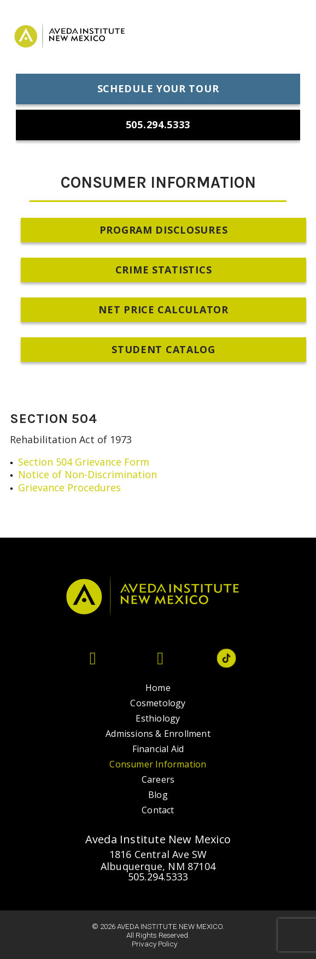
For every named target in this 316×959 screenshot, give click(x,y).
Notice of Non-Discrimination (89, 474)
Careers (158, 779)
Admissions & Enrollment (158, 733)
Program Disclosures (164, 229)
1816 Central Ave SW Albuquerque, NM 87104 (158, 860)
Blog (158, 794)
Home (158, 687)
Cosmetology (157, 703)
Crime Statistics (163, 269)
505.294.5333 (158, 876)
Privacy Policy (154, 943)
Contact (158, 810)
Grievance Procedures (69, 487)
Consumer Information (157, 764)
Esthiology (158, 718)
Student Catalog (163, 349)
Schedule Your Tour (158, 88)
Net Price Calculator (163, 309)
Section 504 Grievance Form (83, 461)
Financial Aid (158, 748)
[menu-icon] (291, 38)
